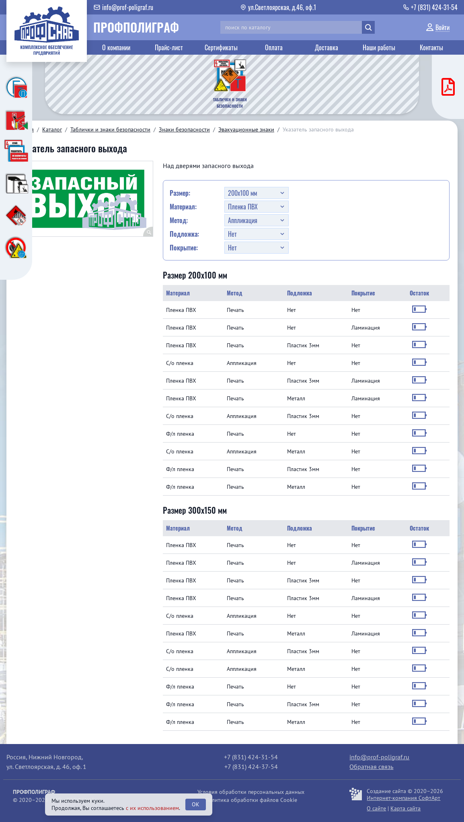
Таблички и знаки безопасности (110, 129)
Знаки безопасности (184, 129)
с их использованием (152, 808)
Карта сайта (405, 808)
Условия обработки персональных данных (250, 791)
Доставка (326, 47)
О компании (116, 47)
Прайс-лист (169, 47)
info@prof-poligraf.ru (379, 757)
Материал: (183, 206)
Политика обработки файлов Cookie (251, 800)
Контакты (431, 47)
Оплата (274, 47)
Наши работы (379, 47)
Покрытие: (184, 247)
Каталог (52, 129)
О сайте (376, 808)
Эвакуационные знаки (246, 129)
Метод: (179, 220)
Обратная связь (371, 767)
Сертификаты (221, 47)
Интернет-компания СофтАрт (403, 798)
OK (195, 804)
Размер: (180, 193)
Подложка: (184, 234)
